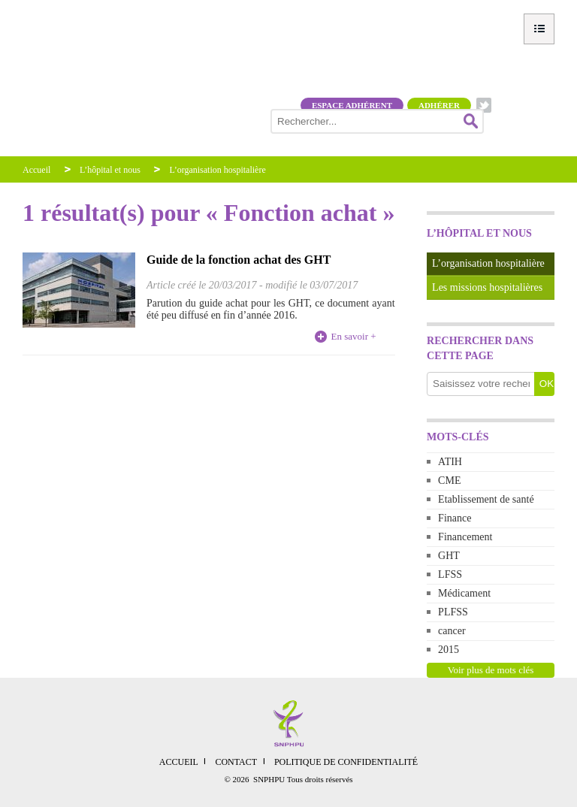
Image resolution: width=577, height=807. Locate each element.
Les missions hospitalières (487, 287)
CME (449, 480)
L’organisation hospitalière (217, 170)
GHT (449, 555)
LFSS (450, 574)
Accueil (36, 170)
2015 (448, 649)
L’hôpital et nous (110, 170)
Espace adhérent (352, 105)
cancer (452, 630)
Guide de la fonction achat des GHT (239, 259)
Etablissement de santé (486, 499)
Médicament (464, 593)
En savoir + (353, 336)
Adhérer (439, 105)
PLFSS (453, 612)
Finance (454, 518)
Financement (465, 537)
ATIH (450, 461)
